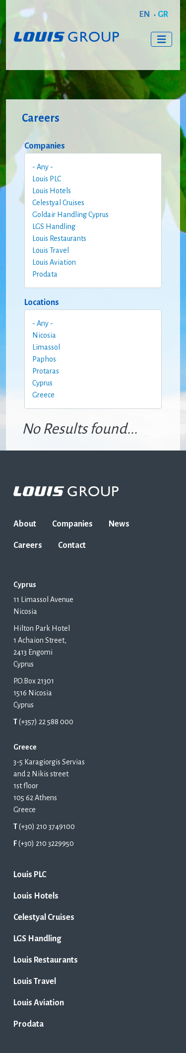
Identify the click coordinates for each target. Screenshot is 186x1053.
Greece (43, 395)
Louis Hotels (51, 191)
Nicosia (44, 335)
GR (163, 14)
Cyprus (42, 383)
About (24, 524)
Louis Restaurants (59, 238)
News (119, 524)
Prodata (45, 274)
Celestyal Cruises (58, 203)
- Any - (42, 167)
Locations (41, 302)
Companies (44, 146)
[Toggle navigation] (162, 39)
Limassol (46, 347)
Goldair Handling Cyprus (70, 215)
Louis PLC (46, 179)
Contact (72, 545)
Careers (27, 545)
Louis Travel (50, 250)
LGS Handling (53, 226)
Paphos (44, 359)
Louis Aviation (54, 262)
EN (144, 14)
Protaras (45, 371)
